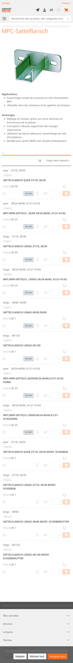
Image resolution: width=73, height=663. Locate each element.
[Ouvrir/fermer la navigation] (5, 18)
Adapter (20, 656)
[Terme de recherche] (37, 19)
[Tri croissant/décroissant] (40, 160)
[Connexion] (44, 10)
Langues (8, 632)
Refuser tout (37, 656)
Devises (7, 640)
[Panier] (66, 10)
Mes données (11, 615)
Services (8, 624)
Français (66, 3)
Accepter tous (57, 656)
